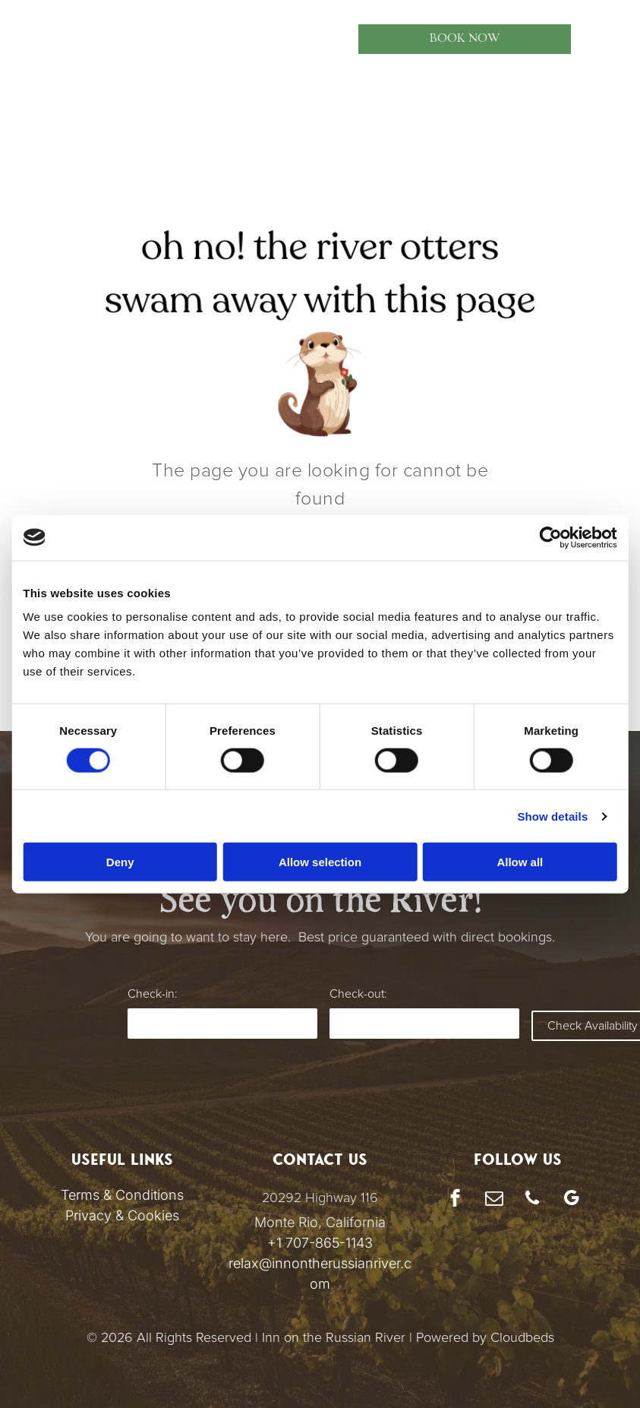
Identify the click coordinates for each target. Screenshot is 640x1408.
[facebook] (455, 1200)
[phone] (532, 1200)
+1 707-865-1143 (320, 1243)
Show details (558, 815)
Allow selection (320, 862)
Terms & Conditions (122, 1195)
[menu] (33, 39)
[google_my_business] (571, 1200)
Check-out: (357, 994)
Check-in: (152, 994)
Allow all (523, 862)
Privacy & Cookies (122, 1215)
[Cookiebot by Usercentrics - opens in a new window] (556, 537)
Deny (116, 862)
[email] (494, 1200)
